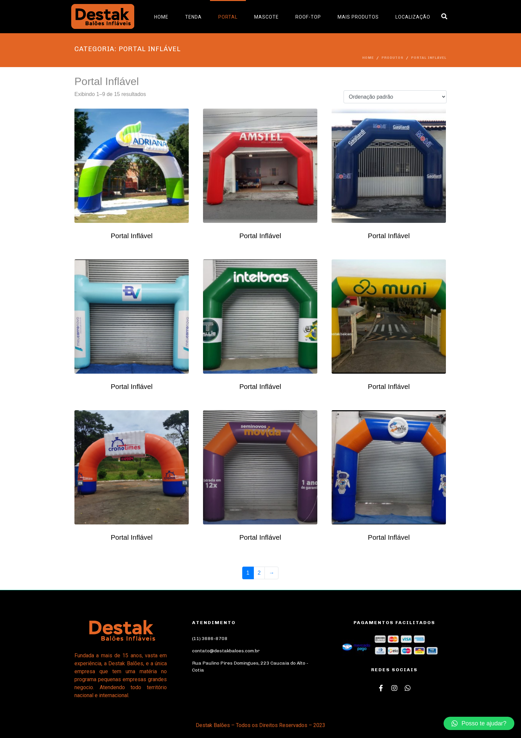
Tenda (193, 17)
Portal (228, 17)
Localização (412, 17)
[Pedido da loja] (395, 96)
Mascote (266, 17)
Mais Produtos (358, 17)
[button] (479, 723)
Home (161, 17)
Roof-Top (308, 17)
